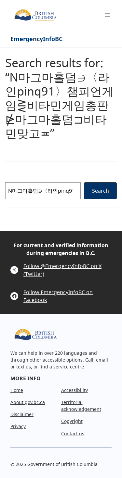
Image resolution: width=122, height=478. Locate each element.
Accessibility (74, 390)
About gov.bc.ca (27, 402)
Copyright (72, 421)
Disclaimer (22, 414)
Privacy (18, 426)
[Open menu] (108, 15)
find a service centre (61, 367)
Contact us (72, 433)
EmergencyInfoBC (36, 39)
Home (16, 390)
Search (100, 190)
